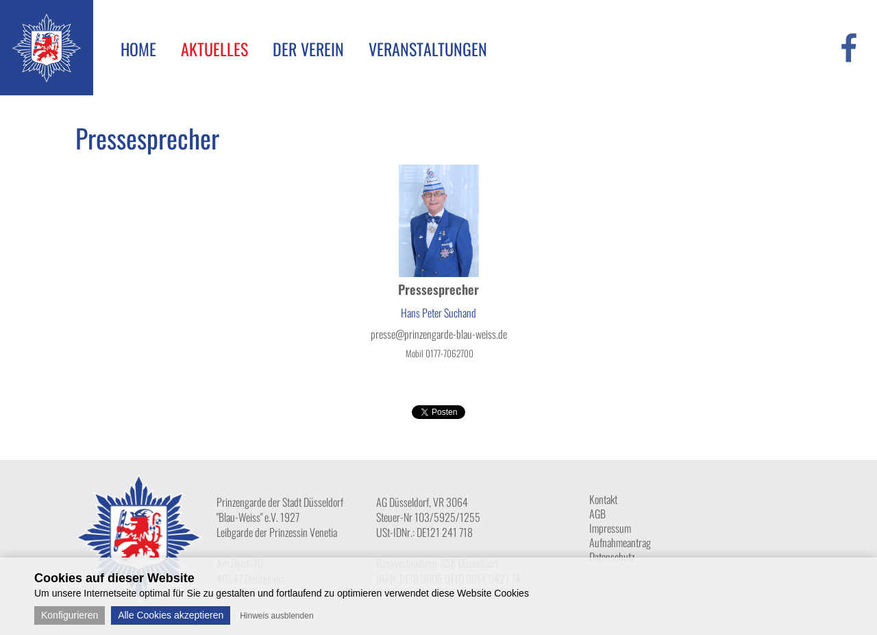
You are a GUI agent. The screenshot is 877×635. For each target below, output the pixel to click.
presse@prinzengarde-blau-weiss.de (439, 334)
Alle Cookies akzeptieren (170, 615)
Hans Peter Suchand (438, 312)
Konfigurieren (69, 615)
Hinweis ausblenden (276, 616)
